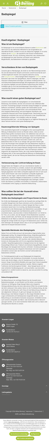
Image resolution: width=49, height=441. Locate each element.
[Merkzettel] (45, 3)
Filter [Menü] (25, 22)
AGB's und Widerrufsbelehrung (24, 414)
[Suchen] (41, 3)
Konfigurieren (35, 434)
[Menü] (4, 3)
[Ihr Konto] (8, 3)
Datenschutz (38, 411)
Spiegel (13, 53)
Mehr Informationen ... (14, 422)
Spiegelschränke (9, 76)
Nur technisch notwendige (19, 434)
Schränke (38, 76)
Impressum (29, 411)
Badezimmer (39, 47)
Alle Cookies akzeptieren (25, 438)
